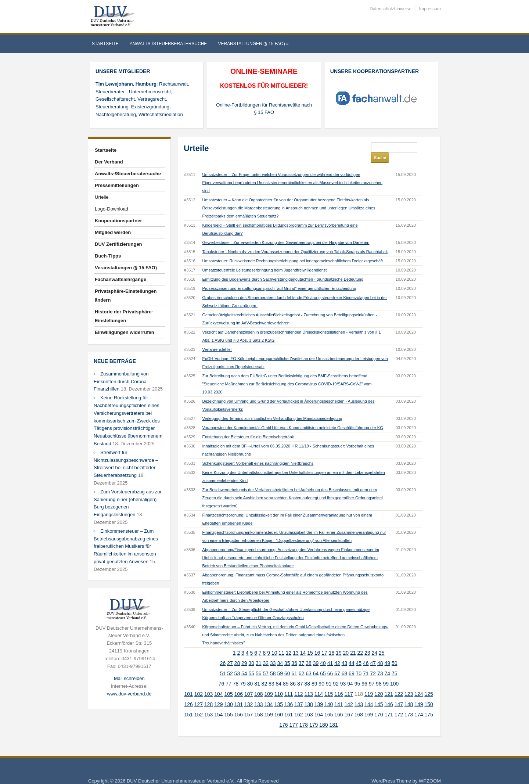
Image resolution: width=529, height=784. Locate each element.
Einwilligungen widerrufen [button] (124, 332)
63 (309, 663)
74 (387, 663)
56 (259, 663)
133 (258, 694)
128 (208, 694)
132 (248, 694)
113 (308, 684)
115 (328, 684)
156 (238, 704)
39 (316, 653)
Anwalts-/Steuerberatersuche (168, 43)
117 (348, 684)
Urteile (102, 197)
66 (330, 663)
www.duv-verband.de (129, 694)
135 (278, 694)
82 (264, 673)
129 (218, 694)
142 (348, 694)
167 (348, 704)
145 (378, 694)
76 (221, 673)
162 (298, 704)
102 (198, 684)
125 (428, 684)
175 (428, 704)
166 (338, 704)
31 (259, 653)
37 (302, 653)
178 (303, 715)
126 (188, 694)
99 (386, 673)
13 (296, 642)
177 (293, 715)
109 (268, 684)
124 (418, 684)
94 (350, 673)
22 (360, 642)
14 (303, 642)
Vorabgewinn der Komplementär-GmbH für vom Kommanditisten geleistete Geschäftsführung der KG (292, 417)
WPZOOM (430, 770)
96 (364, 673)
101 (188, 684)
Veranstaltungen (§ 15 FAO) (253, 43)
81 (257, 673)
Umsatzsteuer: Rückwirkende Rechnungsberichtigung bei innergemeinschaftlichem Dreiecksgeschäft (292, 250)
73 (380, 663)
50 (394, 653)
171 (388, 704)
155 (228, 704)
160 (278, 704)
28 (237, 653)
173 (408, 704)
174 (418, 704)
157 (248, 704)
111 (288, 684)
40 (323, 653)
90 (321, 673)
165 (328, 704)
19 (339, 642)
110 (278, 684)
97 (372, 673)
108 (258, 684)
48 (380, 653)
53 (237, 663)
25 (382, 642)
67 (337, 663)
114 (318, 684)
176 (283, 715)
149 (418, 694)
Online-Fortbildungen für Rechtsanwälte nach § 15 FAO (264, 108)
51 (223, 663)
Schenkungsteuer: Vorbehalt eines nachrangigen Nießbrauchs (258, 453)
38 (309, 653)
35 (287, 653)
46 (366, 653)
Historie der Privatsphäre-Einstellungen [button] (124, 316)
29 (244, 653)
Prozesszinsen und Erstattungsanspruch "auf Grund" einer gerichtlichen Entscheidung (279, 278)
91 (329, 673)
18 (332, 642)
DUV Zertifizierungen (118, 244)
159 (268, 704)
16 (317, 642)
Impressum (430, 8)
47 (373, 653)
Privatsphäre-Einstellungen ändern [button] (125, 295)
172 (399, 704)
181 (334, 715)
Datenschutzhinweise (390, 8)
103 (208, 684)
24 (374, 642)
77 (228, 673)
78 (236, 673)
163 (308, 704)
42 (337, 653)
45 (359, 653)
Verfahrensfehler (217, 339)
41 (330, 653)
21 (353, 642)
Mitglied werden (113, 232)
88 (307, 673)
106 (238, 684)
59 (280, 663)
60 (287, 663)
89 (314, 673)
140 (328, 694)
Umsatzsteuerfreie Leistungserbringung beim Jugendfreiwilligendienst (264, 260)
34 (280, 653)
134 (268, 694)
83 (271, 673)
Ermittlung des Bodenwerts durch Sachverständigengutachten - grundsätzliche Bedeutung (282, 269)
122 (399, 684)
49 (387, 653)
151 (188, 704)
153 (208, 704)
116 (338, 684)
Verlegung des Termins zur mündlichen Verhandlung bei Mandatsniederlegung (272, 408)
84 (279, 673)
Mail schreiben (129, 678)
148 (408, 694)
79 (243, 673)
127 (198, 694)
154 (218, 704)
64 (316, 663)
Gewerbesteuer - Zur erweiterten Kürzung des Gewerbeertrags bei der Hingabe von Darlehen (286, 232)
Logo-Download (111, 209)
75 (394, 663)
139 (318, 694)
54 (244, 663)
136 (288, 694)
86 (293, 673)
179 (313, 715)
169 (368, 704)
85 (286, 673)
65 (323, 663)
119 (368, 684)
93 (343, 673)
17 (324, 642)
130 (228, 694)
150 (428, 694)
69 (352, 663)
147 (399, 694)
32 (266, 653)
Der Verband (109, 162)
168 (359, 704)
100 (394, 673)
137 (298, 694)
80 (250, 673)
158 (258, 704)
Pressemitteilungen (117, 185)
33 (273, 653)
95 (357, 673)
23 (367, 642)
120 (378, 684)
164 (318, 704)
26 (223, 653)
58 (273, 663)
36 (294, 653)
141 (338, 694)
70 (359, 663)
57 (266, 663)
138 (308, 694)
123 (408, 684)
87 (300, 673)
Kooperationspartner (118, 220)
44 (352, 653)
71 (366, 663)
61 (294, 663)
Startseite (105, 43)
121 (388, 684)
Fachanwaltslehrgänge (120, 279)
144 (368, 694)
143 (359, 694)
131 (238, 694)
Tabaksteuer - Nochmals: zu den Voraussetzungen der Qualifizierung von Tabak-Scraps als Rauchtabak (295, 241)
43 (345, 653)
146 (388, 694)
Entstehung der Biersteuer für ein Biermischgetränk (248, 426)
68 (345, 663)
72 (373, 663)
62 (302, 663)
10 (274, 642)
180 (323, 715)
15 (310, 642)
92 (336, 673)
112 (298, 684)
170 (378, 704)
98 (379, 673)
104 (218, 684)
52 (230, 663)
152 (198, 704)
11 (281, 642)
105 (228, 684)
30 (252, 653)
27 (230, 653)
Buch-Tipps (108, 256)
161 (288, 704)
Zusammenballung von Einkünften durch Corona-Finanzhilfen (121, 381)
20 (346, 642)
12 (289, 642)
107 (248, 684)
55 (252, 663)
